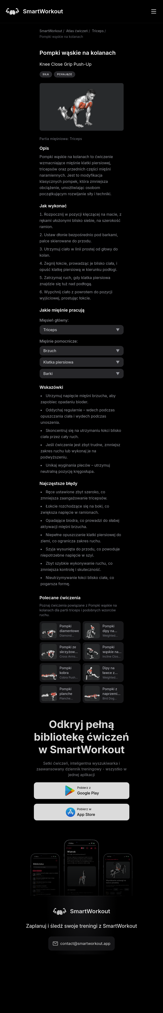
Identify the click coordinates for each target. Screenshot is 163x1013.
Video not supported (82, 107)
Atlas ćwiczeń (77, 31)
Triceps (98, 31)
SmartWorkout (51, 31)
